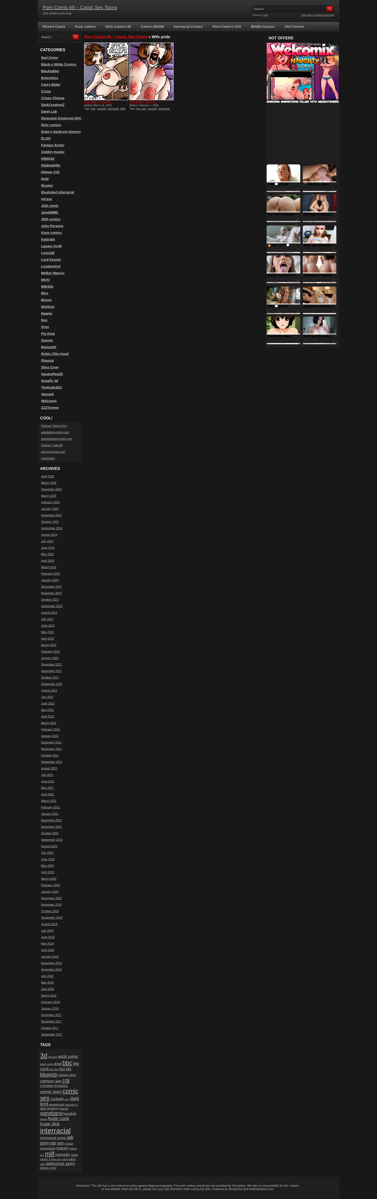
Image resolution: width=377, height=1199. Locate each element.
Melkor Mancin (52, 273)
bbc (93, 108)
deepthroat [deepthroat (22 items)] (56, 1104)
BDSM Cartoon (263, 27)
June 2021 (48, 781)
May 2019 (47, 943)
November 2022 (51, 671)
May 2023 (47, 632)
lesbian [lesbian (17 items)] (68, 1143)
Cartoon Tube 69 (52, 445)
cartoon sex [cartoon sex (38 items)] (51, 1081)
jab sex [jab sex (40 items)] (57, 1143)
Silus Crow (49, 367)
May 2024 (47, 554)
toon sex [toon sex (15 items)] (56, 1159)
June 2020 (48, 859)
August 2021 (49, 768)
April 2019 (47, 950)
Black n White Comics (58, 64)
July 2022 (47, 697)
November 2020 (51, 827)
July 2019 (47, 930)
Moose (46, 300)
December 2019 (51, 898)
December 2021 (51, 742)
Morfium (47, 307)
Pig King (48, 334)
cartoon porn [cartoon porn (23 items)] (67, 1075)
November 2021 (51, 749)
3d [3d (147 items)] (43, 1055)
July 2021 (47, 775)
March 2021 (48, 801)
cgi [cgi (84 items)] (66, 1080)
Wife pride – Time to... (143, 102)
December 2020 (51, 820)
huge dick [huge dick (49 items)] (50, 1123)
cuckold (101, 108)
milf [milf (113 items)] (49, 1153)
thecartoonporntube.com (56, 439)
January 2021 (50, 814)
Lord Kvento (51, 260)
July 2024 (47, 541)
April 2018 (47, 989)
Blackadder (50, 71)
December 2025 (51, 489)
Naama (46, 313)
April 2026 (47, 476)
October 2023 (50, 599)
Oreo (45, 327)
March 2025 (48, 496)
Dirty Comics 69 (118, 27)
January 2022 (50, 736)
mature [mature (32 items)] (62, 1148)
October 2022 (50, 677)
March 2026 (48, 483)
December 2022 (51, 664)
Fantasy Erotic (52, 145)
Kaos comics (51, 233)
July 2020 (47, 853)
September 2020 (52, 840)
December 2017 (51, 1015)
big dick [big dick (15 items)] (54, 1069)
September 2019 (52, 917)
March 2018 (48, 995)
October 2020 (50, 833)
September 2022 (52, 684)
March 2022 (48, 723)
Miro (44, 293)
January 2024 (50, 580)
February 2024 (50, 573)
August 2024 (49, 535)
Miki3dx (47, 286)
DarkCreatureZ (52, 105)
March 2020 (48, 879)
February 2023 (50, 651)
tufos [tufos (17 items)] (65, 1159)
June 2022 (48, 703)
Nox (44, 320)
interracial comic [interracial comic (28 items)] (53, 1138)
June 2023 (48, 625)
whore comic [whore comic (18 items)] (48, 1168)
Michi (45, 280)
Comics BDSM (152, 27)
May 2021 (47, 788)
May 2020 (47, 866)
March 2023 (48, 645)
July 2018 (47, 976)
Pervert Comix (54, 27)
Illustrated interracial (57, 192)
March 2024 (48, 567)
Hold (45, 179)
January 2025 (50, 509)
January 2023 (50, 658)
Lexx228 (47, 253)
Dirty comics (51, 125)
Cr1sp (46, 91)
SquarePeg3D (52, 374)
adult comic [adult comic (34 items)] (68, 1056)
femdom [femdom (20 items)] (52, 1108)
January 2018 (50, 1008)
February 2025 (50, 502)
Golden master (53, 152)
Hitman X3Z (50, 172)
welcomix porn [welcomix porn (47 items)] (60, 1163)
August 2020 (49, 846)
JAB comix (49, 206)
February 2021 (50, 807)
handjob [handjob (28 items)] (69, 1114)
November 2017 (51, 1021)
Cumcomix (48, 458)
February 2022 (50, 729)
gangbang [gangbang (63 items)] (51, 1113)
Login (265, 15)
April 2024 (47, 560)
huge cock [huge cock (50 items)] (58, 1118)
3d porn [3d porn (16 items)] (52, 1056)
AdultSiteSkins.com (261, 1189)
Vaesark (47, 394)
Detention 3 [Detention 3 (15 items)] (71, 1104)
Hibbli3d (47, 159)
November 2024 (51, 515)
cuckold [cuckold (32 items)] (56, 1099)
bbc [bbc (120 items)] (67, 1063)
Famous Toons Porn (54, 426)
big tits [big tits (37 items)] (65, 1069)
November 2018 (51, 969)
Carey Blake (50, 85)
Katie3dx (48, 239)
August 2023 (49, 612)
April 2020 (47, 872)
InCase (46, 199)
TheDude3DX (51, 387)
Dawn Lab (49, 111)
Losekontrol (50, 266)
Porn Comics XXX (227, 27)
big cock (141, 108)
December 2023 (51, 586)
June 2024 (48, 548)
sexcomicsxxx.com (53, 452)
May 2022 (47, 710)
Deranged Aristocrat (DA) (61, 118)
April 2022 (47, 716)
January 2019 (50, 956)
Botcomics (49, 78)
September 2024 (52, 528)
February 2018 (50, 1002)
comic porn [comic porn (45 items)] (51, 1091)
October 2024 (50, 522)
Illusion (47, 185)
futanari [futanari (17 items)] (63, 1108)
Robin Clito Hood (55, 354)
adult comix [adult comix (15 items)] (46, 1064)
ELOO (46, 138)
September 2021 (52, 762)
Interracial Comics (188, 27)
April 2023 (47, 638)
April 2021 (47, 794)
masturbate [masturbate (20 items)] (47, 1148)
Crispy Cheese (52, 98)
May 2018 (47, 982)
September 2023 (52, 606)
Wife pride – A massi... (98, 102)
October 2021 (50, 755)
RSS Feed (307, 15)
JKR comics (50, 219)
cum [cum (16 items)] (66, 1099)
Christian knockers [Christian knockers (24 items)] (54, 1086)
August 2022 (49, 690)
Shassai (47, 360)
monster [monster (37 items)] (62, 1154)
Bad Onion (49, 58)
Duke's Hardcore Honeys (61, 132)
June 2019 (48, 937)
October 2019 (50, 911)
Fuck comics (85, 27)
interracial (113, 108)
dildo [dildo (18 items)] (43, 1108)
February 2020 (50, 885)
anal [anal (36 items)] (58, 1064)
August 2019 (49, 924)
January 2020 (50, 891)
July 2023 (47, 619)
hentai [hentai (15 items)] (43, 1119)
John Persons (52, 226)
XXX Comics (294, 27)
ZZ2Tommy (50, 408)
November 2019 (51, 904)
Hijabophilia (50, 165)
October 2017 (50, 1028)
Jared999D (49, 212)
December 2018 (51, 963)
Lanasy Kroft (51, 246)
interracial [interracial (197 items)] (55, 1131)
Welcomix (49, 401)
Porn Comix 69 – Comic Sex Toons (80, 7)
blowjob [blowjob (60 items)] (48, 1074)
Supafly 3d (49, 381)
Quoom (47, 340)
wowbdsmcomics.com (55, 432)
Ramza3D (48, 347)
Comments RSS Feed (323, 15)
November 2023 (51, 593)
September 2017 (52, 1034)
